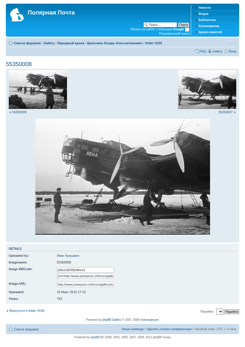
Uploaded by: (19, 255)
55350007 (225, 112)
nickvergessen (149, 319)
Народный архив (70, 43)
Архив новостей (210, 32)
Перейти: (207, 311)
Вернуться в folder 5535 (26, 310)
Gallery (49, 43)
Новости (205, 7)
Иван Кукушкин (68, 255)
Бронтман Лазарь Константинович (114, 43)
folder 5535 (153, 43)
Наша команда (132, 329)
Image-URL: (18, 283)
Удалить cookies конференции (169, 329)
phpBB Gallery (111, 319)
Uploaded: (16, 292)
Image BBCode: (21, 269)
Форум (203, 13)
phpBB (95, 337)
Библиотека (207, 20)
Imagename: (18, 262)
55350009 (19, 112)
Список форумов (27, 43)
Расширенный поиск (174, 33)
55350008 (19, 64)
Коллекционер (209, 26)
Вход (232, 51)
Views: (14, 298)
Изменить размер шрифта (232, 42)
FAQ (203, 51)
